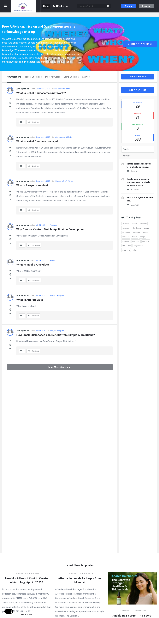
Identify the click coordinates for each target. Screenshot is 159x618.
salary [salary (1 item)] (135, 246)
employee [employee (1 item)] (126, 228)
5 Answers (132, 185)
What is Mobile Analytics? (32, 260)
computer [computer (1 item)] (126, 224)
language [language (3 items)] (145, 237)
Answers (86, 73)
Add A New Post (137, 86)
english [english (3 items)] (145, 228)
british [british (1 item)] (134, 219)
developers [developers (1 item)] (137, 224)
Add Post (58, 6)
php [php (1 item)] (129, 241)
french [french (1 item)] (134, 233)
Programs (53, 221)
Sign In (128, 6)
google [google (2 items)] (142, 233)
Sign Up (146, 6)
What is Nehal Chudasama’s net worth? (41, 89)
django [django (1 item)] (146, 224)
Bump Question (71, 73)
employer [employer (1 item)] (136, 228)
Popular (126, 145)
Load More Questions (59, 363)
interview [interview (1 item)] (125, 237)
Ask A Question (137, 72)
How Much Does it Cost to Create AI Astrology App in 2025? (26, 576)
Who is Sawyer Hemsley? (32, 181)
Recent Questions (33, 73)
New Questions (14, 73)
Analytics (53, 256)
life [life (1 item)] (123, 241)
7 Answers (132, 167)
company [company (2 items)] (143, 219)
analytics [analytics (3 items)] (125, 219)
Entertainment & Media (63, 133)
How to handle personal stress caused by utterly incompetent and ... (138, 178)
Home (46, 6)
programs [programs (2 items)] (126, 246)
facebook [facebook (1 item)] (125, 233)
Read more (26, 610)
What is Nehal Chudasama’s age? (37, 137)
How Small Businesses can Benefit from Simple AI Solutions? (55, 331)
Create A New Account (140, 40)
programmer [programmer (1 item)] (138, 241)
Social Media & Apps (62, 84)
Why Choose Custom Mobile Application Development (51, 225)
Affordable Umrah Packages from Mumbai (79, 576)
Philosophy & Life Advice (63, 177)
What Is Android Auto (29, 295)
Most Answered (52, 73)
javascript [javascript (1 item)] (136, 237)
